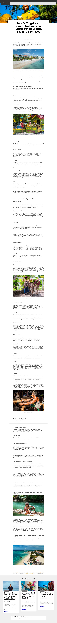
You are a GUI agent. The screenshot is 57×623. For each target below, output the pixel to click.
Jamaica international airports (33, 192)
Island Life (28, 19)
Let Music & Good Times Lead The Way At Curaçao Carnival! (28, 595)
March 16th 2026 (7, 601)
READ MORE (6, 611)
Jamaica (14, 42)
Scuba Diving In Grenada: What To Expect (46, 594)
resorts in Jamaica (40, 572)
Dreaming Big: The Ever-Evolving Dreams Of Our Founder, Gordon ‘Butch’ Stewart (10, 596)
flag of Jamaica (21, 420)
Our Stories (6, 590)
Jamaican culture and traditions (34, 486)
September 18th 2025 (26, 599)
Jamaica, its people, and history (36, 418)
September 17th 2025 (44, 598)
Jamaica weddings (29, 573)
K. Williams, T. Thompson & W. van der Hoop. (20, 616)
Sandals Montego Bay (34, 566)
